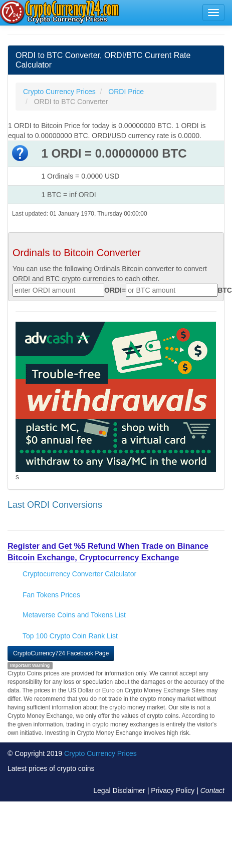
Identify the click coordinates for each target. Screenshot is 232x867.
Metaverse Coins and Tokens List (74, 615)
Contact (212, 790)
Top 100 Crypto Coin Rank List (70, 636)
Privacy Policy (172, 790)
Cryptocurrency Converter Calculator (79, 574)
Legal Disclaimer (119, 790)
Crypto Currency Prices (100, 753)
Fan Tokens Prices (51, 595)
